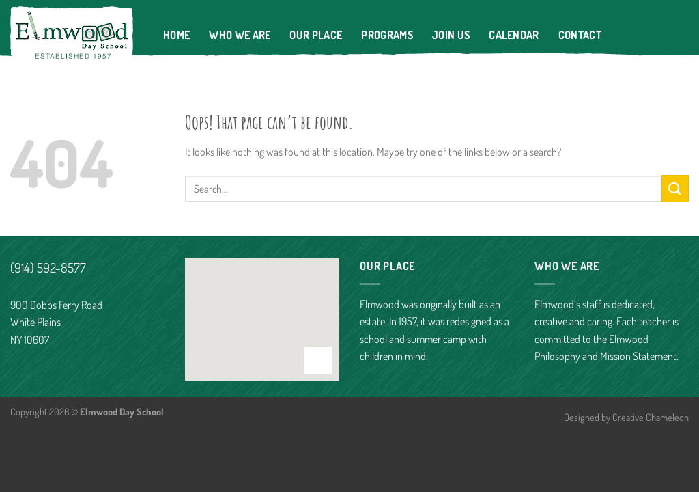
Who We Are (239, 35)
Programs (387, 35)
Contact (579, 35)
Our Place (315, 35)
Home (176, 35)
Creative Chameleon (650, 417)
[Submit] (675, 188)
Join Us (451, 35)
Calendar (514, 35)
